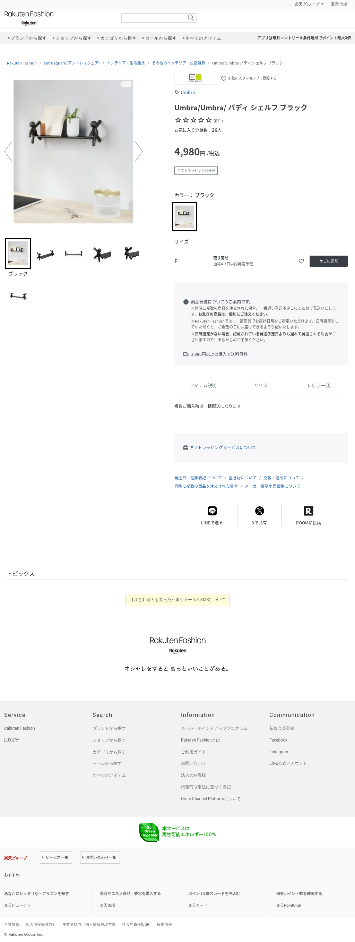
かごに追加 (328, 261)
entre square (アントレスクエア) (72, 63)
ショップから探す (109, 740)
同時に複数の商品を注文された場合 (206, 486)
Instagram (278, 752)
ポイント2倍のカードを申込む (214, 893)
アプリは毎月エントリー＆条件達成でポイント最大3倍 (304, 38)
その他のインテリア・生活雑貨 (178, 63)
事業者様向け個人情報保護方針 (89, 924)
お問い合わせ (193, 763)
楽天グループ (306, 4)
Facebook (278, 740)
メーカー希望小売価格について (272, 486)
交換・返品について (281, 478)
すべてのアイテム (109, 775)
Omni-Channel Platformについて (211, 798)
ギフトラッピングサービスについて (223, 447)
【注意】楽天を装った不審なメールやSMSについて (178, 599)
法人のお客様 (193, 775)
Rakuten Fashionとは (200, 740)
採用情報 (164, 924)
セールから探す (107, 763)
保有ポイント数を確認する (299, 893)
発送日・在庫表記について (198, 478)
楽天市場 (339, 4)
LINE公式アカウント (288, 763)
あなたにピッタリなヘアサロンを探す (36, 893)
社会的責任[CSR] (136, 924)
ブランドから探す (109, 728)
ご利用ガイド (193, 752)
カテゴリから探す (109, 752)
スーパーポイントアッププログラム (214, 728)
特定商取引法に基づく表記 (206, 787)
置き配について (243, 478)
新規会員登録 (281, 728)
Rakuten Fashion (58, 18)
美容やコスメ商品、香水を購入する (130, 893)
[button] (8, 151)
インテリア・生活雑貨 (126, 63)
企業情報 (11, 924)
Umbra (188, 92)
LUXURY (11, 740)
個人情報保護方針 (41, 924)
